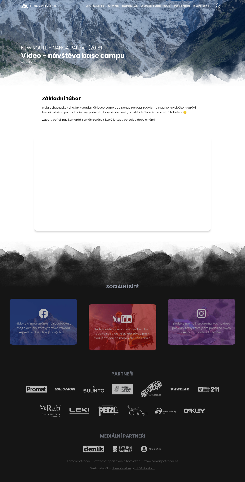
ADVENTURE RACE (155, 5)
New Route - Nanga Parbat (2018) (61, 47)
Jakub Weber (121, 468)
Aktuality (95, 5)
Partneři (182, 5)
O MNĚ (113, 5)
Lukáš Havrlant (145, 468)
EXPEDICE (130, 5)
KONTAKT (201, 5)
